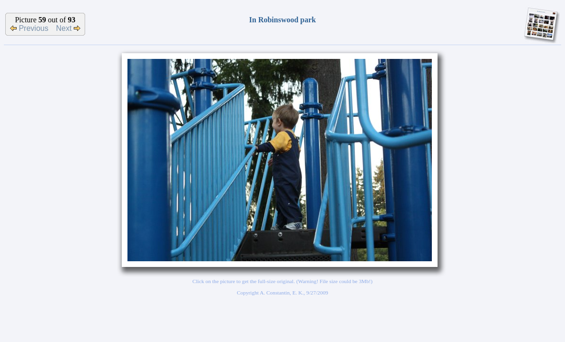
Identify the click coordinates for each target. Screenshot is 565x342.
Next (68, 28)
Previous (29, 28)
